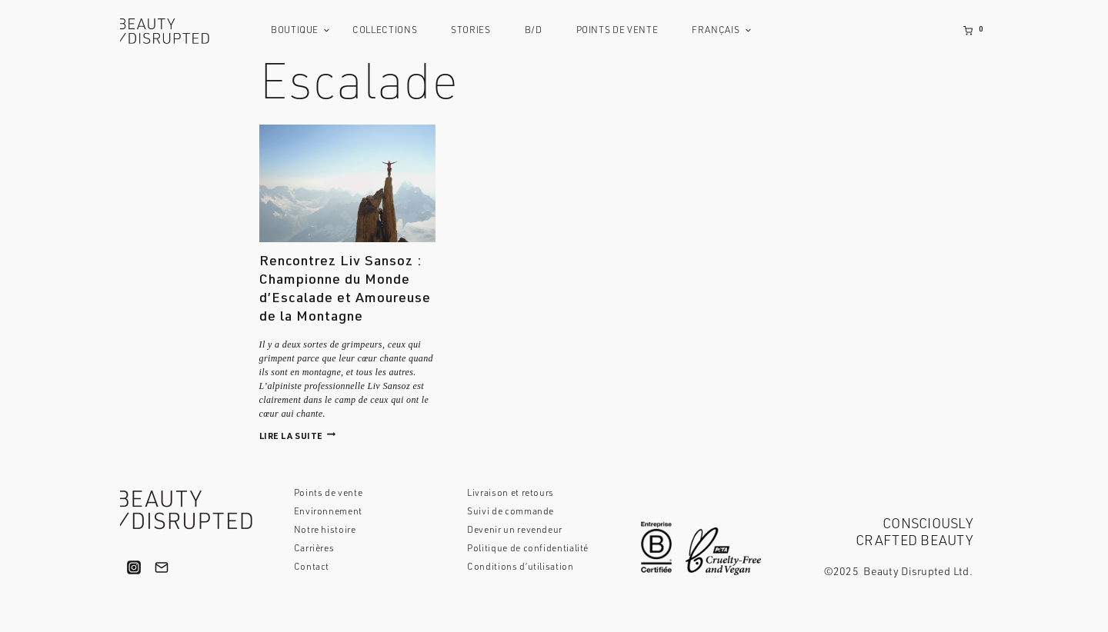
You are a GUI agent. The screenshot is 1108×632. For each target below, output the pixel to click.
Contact (311, 567)
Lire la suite (297, 437)
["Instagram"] (134, 567)
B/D (533, 30)
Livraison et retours (510, 493)
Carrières (314, 549)
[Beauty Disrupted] (170, 31)
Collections (384, 30)
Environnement (328, 512)
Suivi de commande (510, 512)
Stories (470, 30)
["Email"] (161, 567)
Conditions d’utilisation (520, 567)
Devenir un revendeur (514, 530)
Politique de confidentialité (528, 549)
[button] (326, 31)
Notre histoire (325, 530)
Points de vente (617, 30)
